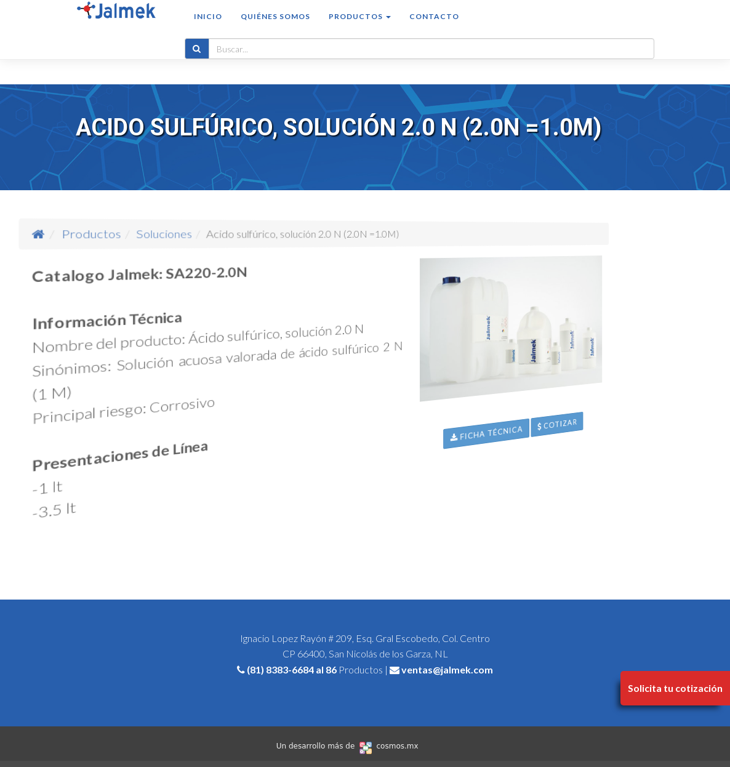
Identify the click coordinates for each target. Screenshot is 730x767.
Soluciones (206, 233)
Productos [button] (360, 28)
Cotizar (621, 487)
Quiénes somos (275, 28)
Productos (164, 233)
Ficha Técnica (512, 471)
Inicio (208, 28)
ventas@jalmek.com (447, 669)
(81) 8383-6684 (280, 669)
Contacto (434, 28)
